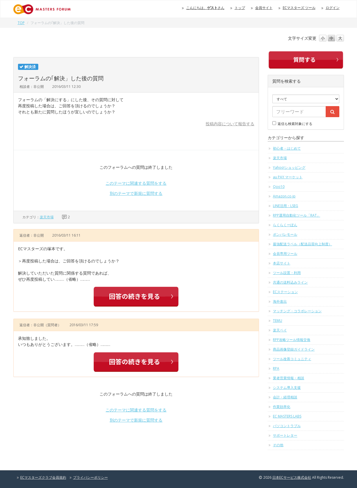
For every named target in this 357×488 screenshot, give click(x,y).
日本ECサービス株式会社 (291, 477)
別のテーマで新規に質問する (136, 193)
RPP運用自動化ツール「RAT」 (296, 215)
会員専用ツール (285, 253)
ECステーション (285, 291)
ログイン (333, 7)
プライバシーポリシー (90, 477)
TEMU (277, 320)
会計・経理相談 (285, 397)
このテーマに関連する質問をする (136, 183)
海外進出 (280, 301)
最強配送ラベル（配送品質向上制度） (302, 244)
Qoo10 (278, 186)
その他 (278, 444)
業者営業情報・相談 (288, 377)
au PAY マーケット (287, 177)
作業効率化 (281, 406)
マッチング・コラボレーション (297, 311)
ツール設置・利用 (287, 272)
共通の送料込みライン (290, 282)
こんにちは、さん (205, 7)
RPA (276, 368)
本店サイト (281, 263)
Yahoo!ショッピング (289, 167)
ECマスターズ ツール (299, 7)
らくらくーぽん (285, 224)
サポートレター (285, 435)
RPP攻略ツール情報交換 (291, 339)
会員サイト (264, 7)
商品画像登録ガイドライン (294, 349)
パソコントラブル (287, 425)
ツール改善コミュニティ (292, 358)
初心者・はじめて (287, 148)
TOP (21, 22)
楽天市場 (47, 217)
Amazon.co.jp (284, 196)
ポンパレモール (285, 234)
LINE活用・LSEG (285, 205)
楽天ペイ (280, 330)
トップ (240, 7)
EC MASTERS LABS (287, 416)
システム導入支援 (287, 387)
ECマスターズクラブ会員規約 (43, 477)
